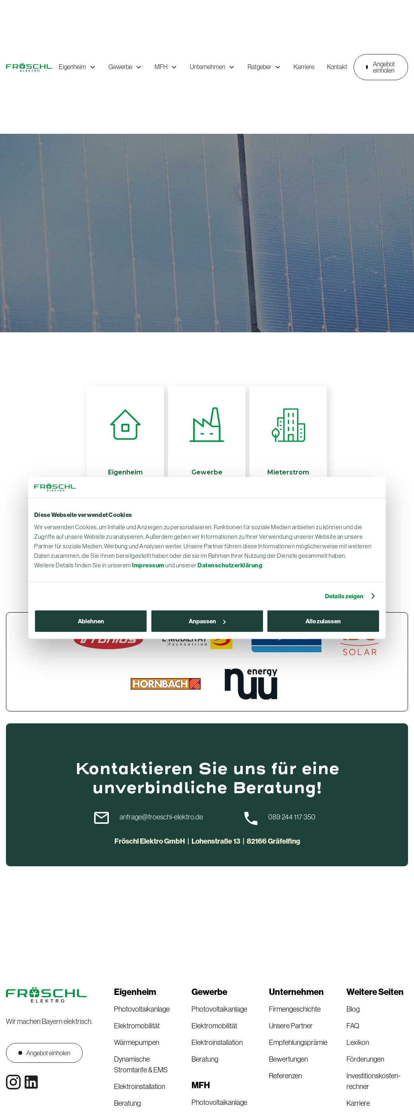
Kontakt (337, 66)
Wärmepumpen (136, 1043)
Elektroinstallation (139, 1087)
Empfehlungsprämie (298, 1043)
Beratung (127, 1103)
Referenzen (285, 1076)
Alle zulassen (323, 621)
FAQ (352, 1026)
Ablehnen (91, 621)
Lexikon (357, 1043)
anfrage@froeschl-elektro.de (161, 817)
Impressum (148, 565)
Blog (353, 1009)
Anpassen (207, 621)
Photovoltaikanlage (142, 1009)
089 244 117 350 (291, 817)
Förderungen (365, 1059)
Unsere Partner (291, 1026)
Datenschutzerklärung (229, 565)
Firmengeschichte (295, 1009)
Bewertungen (288, 1059)
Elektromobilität (137, 1026)
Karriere (304, 66)
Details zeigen (344, 595)
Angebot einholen (380, 67)
